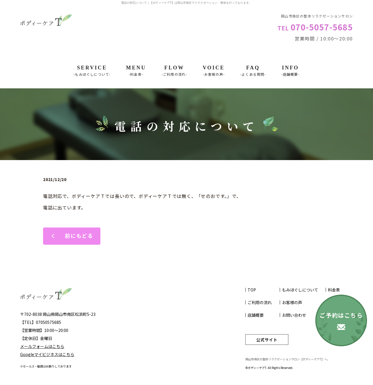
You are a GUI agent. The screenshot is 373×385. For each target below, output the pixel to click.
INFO (290, 71)
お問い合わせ (294, 315)
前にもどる (79, 235)
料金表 (334, 290)
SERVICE (91, 71)
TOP (252, 290)
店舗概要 (256, 315)
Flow (174, 71)
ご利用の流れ (260, 302)
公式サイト (266, 340)
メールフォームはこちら (42, 346)
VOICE (214, 71)
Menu (136, 71)
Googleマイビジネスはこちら (47, 354)
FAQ (253, 71)
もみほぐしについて (300, 290)
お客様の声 (292, 302)
